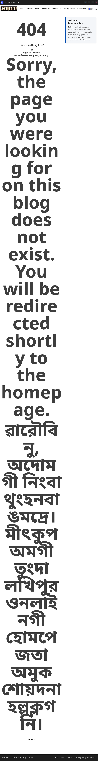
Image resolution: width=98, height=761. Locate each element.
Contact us (71, 758)
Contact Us (56, 9)
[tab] (22, 9)
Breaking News (33, 9)
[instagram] (96, 2)
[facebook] (85, 2)
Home (22, 9)
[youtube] (93, 2)
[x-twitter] (89, 2)
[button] (90, 9)
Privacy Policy (69, 9)
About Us (46, 9)
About (63, 758)
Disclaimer (81, 9)
